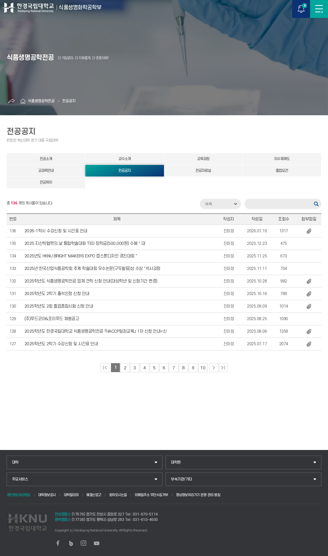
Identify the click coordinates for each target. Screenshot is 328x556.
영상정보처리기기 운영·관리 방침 (198, 495)
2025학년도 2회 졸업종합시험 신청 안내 (58, 306)
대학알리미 (71, 495)
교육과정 (203, 159)
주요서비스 (20, 479)
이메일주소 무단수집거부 (151, 495)
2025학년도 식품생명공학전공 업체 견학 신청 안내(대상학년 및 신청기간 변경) (90, 281)
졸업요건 (282, 171)
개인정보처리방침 (18, 495)
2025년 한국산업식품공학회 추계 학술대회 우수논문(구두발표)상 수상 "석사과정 (92, 268)
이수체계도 (282, 159)
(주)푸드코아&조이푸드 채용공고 (51, 319)
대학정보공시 (47, 495)
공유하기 (11, 101)
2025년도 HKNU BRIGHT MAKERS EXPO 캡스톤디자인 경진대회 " (80, 256)
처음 (104, 367)
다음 (213, 367)
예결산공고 (93, 495)
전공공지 (69, 101)
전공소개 (46, 159)
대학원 (176, 462)
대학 (15, 462)
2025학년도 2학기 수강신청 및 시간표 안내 (61, 344)
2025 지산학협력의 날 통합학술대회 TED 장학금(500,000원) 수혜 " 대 (84, 243)
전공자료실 (203, 171)
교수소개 (124, 159)
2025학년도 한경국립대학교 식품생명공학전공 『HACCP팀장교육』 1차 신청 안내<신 (95, 331)
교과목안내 (46, 171)
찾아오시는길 (118, 495)
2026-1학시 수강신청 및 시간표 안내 (55, 231)
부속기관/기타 (181, 479)
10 (202, 368)
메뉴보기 (319, 9)
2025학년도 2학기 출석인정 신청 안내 (56, 293)
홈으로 (23, 101)
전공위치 (46, 182)
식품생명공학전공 (41, 101)
